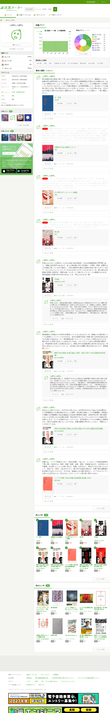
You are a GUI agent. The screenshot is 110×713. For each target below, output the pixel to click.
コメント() (60, 114)
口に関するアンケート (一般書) (65, 192)
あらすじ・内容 (72, 103)
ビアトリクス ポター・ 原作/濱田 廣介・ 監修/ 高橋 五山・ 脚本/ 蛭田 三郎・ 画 (86, 611)
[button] (55, 9)
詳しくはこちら (9, 153)
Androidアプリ (31, 674)
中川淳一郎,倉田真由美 (42, 639)
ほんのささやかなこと (71, 635)
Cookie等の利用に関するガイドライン (63, 668)
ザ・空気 (57, 97)
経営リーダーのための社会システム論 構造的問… (100, 637)
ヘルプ (28, 671)
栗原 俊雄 (83, 63)
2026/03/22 (70, 164)
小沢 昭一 (96, 611)
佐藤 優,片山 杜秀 (60, 63)
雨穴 (50, 63)
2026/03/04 (70, 207)
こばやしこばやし (48, 76)
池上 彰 (82, 639)
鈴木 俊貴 (91, 63)
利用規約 (56, 664)
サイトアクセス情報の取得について (88, 668)
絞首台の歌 (54, 635)
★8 (55, 496)
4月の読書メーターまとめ (16, 49)
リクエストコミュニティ (68, 671)
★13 (55, 447)
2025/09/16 (70, 447)
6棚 (13, 96)
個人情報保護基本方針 (41, 668)
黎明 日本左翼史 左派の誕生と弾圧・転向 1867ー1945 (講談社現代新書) (79, 354)
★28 (55, 248)
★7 (55, 114)
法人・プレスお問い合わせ (49, 671)
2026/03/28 (69, 114)
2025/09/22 (70, 371)
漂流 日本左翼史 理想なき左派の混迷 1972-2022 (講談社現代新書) (78, 429)
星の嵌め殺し (54, 607)
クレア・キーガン (70, 639)
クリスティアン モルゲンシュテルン (57, 639)
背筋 (45, 63)
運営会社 (29, 668)
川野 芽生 (53, 611)
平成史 (56, 279)
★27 (55, 164)
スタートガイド (45, 664)
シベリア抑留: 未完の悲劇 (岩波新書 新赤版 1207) (72, 478)
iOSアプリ (41, 674)
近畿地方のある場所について (65, 147)
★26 (55, 208)
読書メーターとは (32, 664)
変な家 (56, 232)
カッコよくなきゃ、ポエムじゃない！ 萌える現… (42, 609)
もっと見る (83, 54)
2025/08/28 (69, 496)
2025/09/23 (70, 295)
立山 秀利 (100, 63)
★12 (55, 295)
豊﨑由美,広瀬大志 (41, 611)
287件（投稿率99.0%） (19, 92)
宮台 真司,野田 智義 (99, 639)
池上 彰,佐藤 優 (73, 63)
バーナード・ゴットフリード (72, 611)
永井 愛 (39, 63)
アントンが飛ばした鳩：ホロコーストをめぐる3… (71, 609)
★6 (63, 318)
